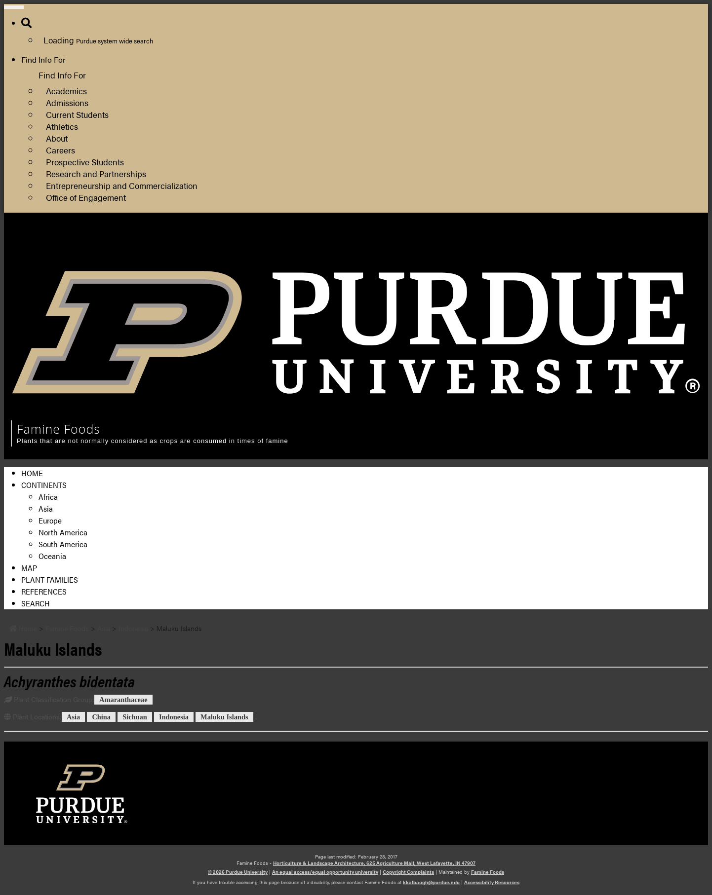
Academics (66, 90)
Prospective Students (85, 161)
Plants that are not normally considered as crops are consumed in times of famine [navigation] (152, 441)
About (57, 138)
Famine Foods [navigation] (58, 428)
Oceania (52, 555)
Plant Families (49, 579)
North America (63, 532)
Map (29, 567)
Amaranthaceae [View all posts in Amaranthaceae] (123, 700)
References (44, 591)
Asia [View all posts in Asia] (73, 717)
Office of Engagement (86, 197)
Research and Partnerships (96, 173)
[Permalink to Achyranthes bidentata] (69, 681)
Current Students (77, 114)
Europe (50, 520)
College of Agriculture (543, 244)
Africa (48, 496)
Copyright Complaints (408, 871)
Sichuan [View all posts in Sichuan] (134, 717)
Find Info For (43, 59)
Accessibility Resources (491, 882)
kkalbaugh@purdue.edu (431, 882)
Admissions (67, 102)
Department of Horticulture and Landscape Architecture (601, 255)
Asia (46, 508)
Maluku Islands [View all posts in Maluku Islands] (224, 717)
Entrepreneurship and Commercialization (122, 185)
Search (35, 603)
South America (63, 544)
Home (32, 473)
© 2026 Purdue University (238, 871)
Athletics (62, 126)
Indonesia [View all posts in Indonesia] (174, 717)
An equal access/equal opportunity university (325, 871)
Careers (60, 150)
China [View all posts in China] (101, 717)
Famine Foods (487, 871)
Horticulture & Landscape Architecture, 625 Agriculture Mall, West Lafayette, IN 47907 (374, 862)
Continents (44, 484)
